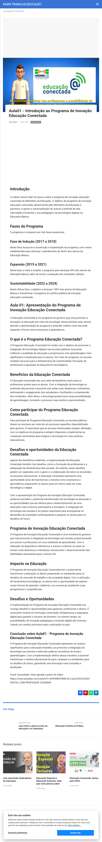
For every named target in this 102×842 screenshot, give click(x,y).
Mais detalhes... (74, 826)
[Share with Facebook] (80, 692)
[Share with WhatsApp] (90, 692)
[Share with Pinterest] (85, 692)
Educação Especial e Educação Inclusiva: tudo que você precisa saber (49, 781)
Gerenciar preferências (17, 833)
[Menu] (96, 4)
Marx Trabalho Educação (22, 4)
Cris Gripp (13, 122)
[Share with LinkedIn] (96, 692)
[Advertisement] (51, 37)
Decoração (36, 122)
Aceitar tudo (86, 833)
